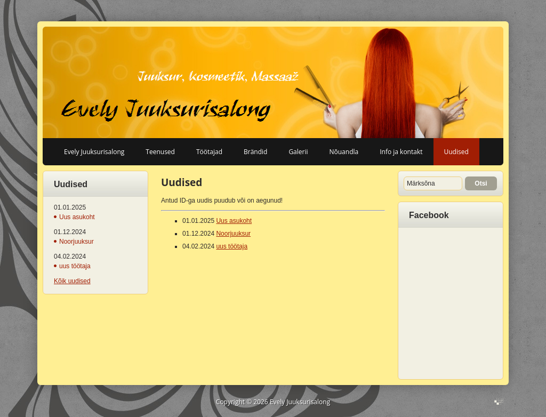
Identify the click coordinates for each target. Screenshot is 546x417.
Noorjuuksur (76, 241)
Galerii (298, 151)
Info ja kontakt (401, 151)
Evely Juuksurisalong (94, 151)
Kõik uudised (72, 281)
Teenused (160, 151)
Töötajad (209, 151)
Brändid (255, 151)
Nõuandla (344, 151)
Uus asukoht (77, 217)
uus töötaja (75, 266)
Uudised (456, 151)
